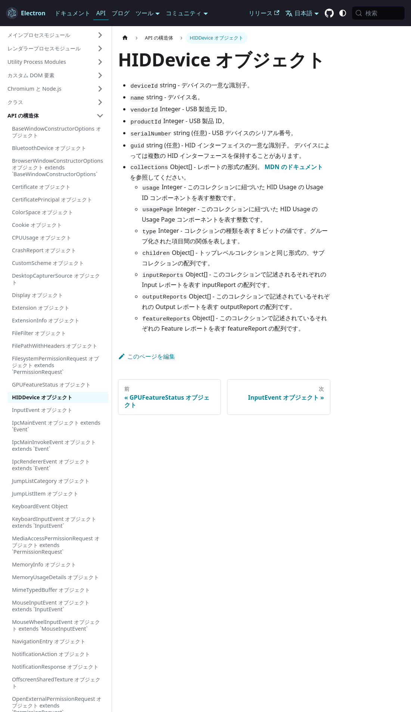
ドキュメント (72, 13)
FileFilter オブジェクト (39, 333)
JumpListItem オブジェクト (45, 493)
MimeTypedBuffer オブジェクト (51, 589)
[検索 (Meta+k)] (378, 13)
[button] (55, 35)
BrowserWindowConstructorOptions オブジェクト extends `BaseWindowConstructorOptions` (57, 167)
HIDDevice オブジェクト (42, 397)
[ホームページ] (125, 38)
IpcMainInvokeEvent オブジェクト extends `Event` (54, 445)
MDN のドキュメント (294, 167)
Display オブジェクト (37, 295)
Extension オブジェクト (40, 307)
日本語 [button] (298, 13)
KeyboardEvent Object (40, 506)
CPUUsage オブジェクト (41, 237)
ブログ (121, 13)
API (101, 13)
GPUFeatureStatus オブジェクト (51, 384)
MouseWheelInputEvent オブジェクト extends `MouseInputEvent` (56, 625)
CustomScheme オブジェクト (48, 262)
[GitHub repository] (329, 13)
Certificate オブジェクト (41, 186)
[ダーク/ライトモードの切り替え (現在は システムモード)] (343, 13)
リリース (264, 13)
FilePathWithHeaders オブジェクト (54, 345)
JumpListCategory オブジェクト (51, 480)
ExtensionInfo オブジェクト (46, 320)
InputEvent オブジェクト (42, 409)
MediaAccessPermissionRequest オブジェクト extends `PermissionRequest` (56, 545)
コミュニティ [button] (184, 13)
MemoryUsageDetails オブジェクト (55, 577)
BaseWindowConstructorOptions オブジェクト (56, 132)
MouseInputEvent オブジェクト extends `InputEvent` (51, 606)
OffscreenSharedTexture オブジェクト (56, 683)
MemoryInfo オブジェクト (44, 564)
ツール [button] (144, 13)
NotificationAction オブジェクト (51, 654)
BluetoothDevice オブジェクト (49, 148)
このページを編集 (146, 356)
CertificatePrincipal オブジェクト (52, 199)
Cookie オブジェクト (37, 224)
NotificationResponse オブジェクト (55, 666)
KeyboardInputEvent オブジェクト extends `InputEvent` (54, 522)
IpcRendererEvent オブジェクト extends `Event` (51, 465)
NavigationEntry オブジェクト (48, 641)
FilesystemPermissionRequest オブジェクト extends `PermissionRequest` (55, 365)
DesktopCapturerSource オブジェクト (56, 279)
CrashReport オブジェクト (44, 250)
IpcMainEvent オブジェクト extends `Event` (56, 426)
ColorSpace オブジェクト (42, 212)
